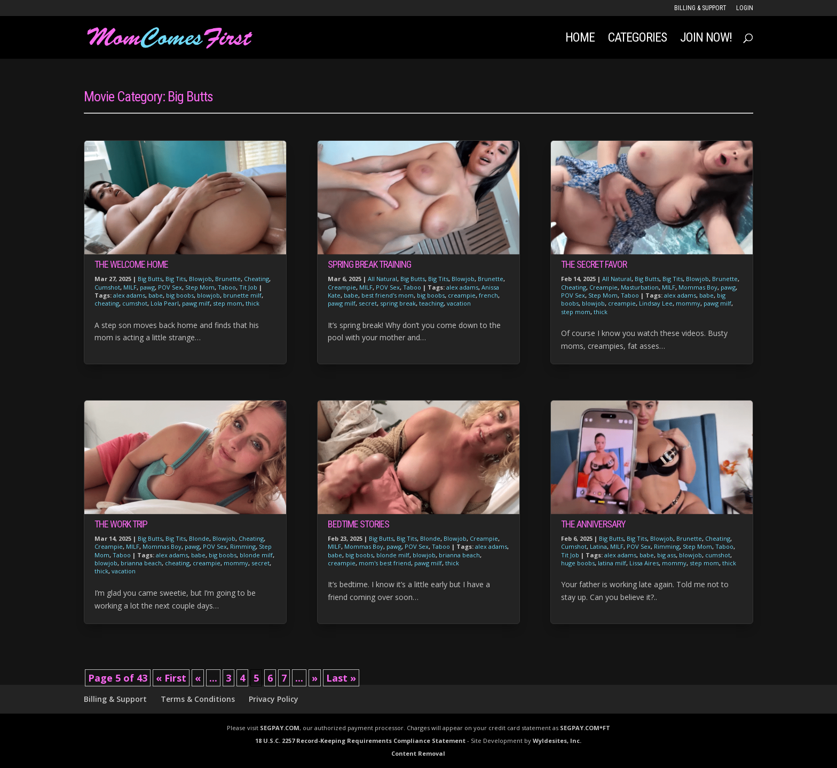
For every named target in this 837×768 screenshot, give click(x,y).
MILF (130, 287)
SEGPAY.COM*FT (585, 728)
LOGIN (744, 8)
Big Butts (150, 279)
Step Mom (200, 287)
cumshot (134, 303)
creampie (206, 563)
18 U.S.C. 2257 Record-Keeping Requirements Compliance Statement (360, 741)
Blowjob (200, 279)
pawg (147, 287)
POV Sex (170, 287)
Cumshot (107, 287)
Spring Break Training (369, 264)
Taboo (227, 287)
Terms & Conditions (198, 699)
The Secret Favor (594, 264)
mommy (236, 563)
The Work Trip (120, 524)
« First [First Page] (171, 677)
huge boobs (578, 563)
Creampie (108, 546)
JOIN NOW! (706, 39)
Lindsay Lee (656, 303)
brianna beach (141, 563)
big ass (666, 555)
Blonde (199, 538)
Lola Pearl (165, 303)
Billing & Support (700, 8)
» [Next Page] (315, 677)
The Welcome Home (131, 264)
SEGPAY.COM (279, 728)
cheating (106, 303)
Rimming (243, 546)
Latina (598, 546)
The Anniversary (593, 524)
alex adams (129, 295)
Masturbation (640, 287)
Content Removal (418, 753)
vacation (124, 571)
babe (155, 295)
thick (252, 303)
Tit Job (248, 287)
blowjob (208, 295)
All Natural (382, 279)
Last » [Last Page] (341, 677)
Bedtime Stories (358, 524)
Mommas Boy (162, 546)
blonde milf (256, 555)
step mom (227, 303)
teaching (431, 303)
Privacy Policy (273, 699)
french (488, 295)
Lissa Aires (644, 563)
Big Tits (175, 279)
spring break (398, 303)
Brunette (228, 279)
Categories (637, 39)
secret (260, 563)
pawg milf (196, 303)
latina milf (612, 563)
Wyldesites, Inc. (557, 741)
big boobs (180, 295)
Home (580, 39)
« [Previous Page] (198, 677)
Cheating (256, 279)
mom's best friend (385, 563)
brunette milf (242, 295)
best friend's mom (387, 295)
